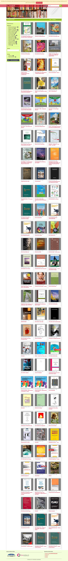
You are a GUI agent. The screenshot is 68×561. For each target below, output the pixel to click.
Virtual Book (37, 475)
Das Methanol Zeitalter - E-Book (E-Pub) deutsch (54, 547)
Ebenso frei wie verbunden (39, 144)
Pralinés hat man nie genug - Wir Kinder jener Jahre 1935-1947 (27, 304)
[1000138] (7, 30)
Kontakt (46, 555)
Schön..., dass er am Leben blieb (40, 356)
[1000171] (7, 42)
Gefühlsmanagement (25, 475)
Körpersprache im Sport (25, 442)
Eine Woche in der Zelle (39, 321)
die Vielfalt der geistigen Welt (54, 36)
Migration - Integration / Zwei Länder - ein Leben (54, 145)
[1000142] (7, 35)
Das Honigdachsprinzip (25, 235)
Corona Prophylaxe (38, 372)
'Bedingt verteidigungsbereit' (40, 36)
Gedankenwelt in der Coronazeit (40, 268)
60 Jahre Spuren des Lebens (26, 459)
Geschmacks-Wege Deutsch (40, 126)
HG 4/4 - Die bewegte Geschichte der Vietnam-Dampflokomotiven (55, 127)
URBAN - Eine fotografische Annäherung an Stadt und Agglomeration (54, 55)
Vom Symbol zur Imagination (40, 425)
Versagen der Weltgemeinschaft (54, 338)
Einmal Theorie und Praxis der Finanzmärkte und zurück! (26, 145)
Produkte (54, 19)
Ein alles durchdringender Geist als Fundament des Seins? (54, 182)
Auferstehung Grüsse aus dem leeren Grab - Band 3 (54, 373)
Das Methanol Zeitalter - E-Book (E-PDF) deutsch (40, 547)
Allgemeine (51, 553)
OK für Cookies (39, 2)
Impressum (47, 554)
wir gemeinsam (37, 181)
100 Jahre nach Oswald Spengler (54, 321)
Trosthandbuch (37, 459)
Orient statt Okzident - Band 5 (54, 72)
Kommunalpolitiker (38, 217)
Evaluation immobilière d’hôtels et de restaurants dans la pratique (26, 493)
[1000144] (7, 37)
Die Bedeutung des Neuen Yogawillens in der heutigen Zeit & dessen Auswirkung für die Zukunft (54, 163)
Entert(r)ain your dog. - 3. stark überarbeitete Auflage (54, 269)
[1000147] (7, 41)
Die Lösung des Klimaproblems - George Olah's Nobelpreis (27, 92)
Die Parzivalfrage (52, 390)
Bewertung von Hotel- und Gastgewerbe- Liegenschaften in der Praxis (40, 493)
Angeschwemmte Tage (25, 181)
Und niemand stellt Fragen (26, 511)
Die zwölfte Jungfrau (25, 372)
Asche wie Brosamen (52, 286)
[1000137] (7, 29)
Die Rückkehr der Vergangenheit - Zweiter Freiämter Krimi (40, 73)
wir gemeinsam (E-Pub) (25, 527)
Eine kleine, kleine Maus (53, 356)
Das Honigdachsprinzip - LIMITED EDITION (53, 218)
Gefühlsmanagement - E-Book (54, 459)
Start (7, 5)
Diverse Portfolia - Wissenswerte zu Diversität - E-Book (27, 391)
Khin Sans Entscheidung (53, 304)
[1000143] (7, 36)
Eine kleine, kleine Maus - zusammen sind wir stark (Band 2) (40, 200)
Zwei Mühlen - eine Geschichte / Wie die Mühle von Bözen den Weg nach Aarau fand (27, 162)
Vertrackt (22, 356)
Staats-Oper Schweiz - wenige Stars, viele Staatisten (26, 287)
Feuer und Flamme (38, 338)
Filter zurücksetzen (14, 60)
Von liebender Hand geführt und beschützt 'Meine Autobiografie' (27, 37)
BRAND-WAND (23, 321)
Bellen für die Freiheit (52, 425)
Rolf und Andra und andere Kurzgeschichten (26, 339)
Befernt (50, 475)
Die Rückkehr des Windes (25, 268)
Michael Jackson (52, 511)
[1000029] (7, 55)
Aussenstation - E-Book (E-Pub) (26, 546)
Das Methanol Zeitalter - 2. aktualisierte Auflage (26, 218)
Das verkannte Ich (52, 235)
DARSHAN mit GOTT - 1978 (54, 442)
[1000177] (7, 43)
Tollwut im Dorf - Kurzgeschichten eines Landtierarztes (25, 73)
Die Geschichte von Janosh (53, 199)
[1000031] (7, 56)
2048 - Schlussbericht (53, 91)
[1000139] (7, 31)
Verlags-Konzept (12, 5)
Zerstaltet (36, 442)
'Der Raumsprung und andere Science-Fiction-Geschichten (26, 109)
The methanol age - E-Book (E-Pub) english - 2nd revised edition (40, 528)
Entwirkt (36, 511)
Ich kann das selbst (38, 235)
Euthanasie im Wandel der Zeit (26, 425)
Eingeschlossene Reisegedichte (54, 492)
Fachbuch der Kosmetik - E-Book (41, 286)
